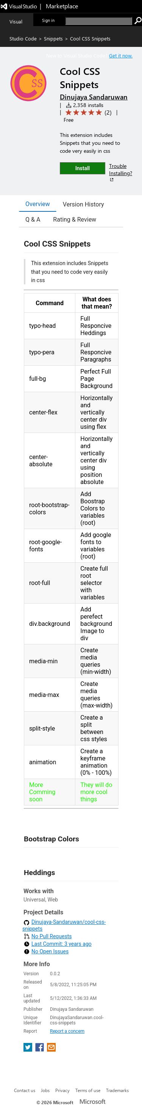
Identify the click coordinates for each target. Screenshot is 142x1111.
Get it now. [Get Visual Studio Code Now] (121, 55)
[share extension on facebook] (40, 1049)
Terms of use (87, 1090)
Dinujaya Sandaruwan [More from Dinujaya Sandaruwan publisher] (94, 96)
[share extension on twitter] (28, 1049)
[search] (98, 21)
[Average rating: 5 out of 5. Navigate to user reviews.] (87, 112)
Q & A (32, 219)
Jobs (45, 1090)
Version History (83, 204)
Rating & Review (74, 219)
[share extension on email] (51, 1049)
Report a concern (67, 1031)
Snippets (53, 38)
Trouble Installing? (120, 172)
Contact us (24, 1090)
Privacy (62, 1090)
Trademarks (117, 1090)
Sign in (48, 20)
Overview (37, 204)
